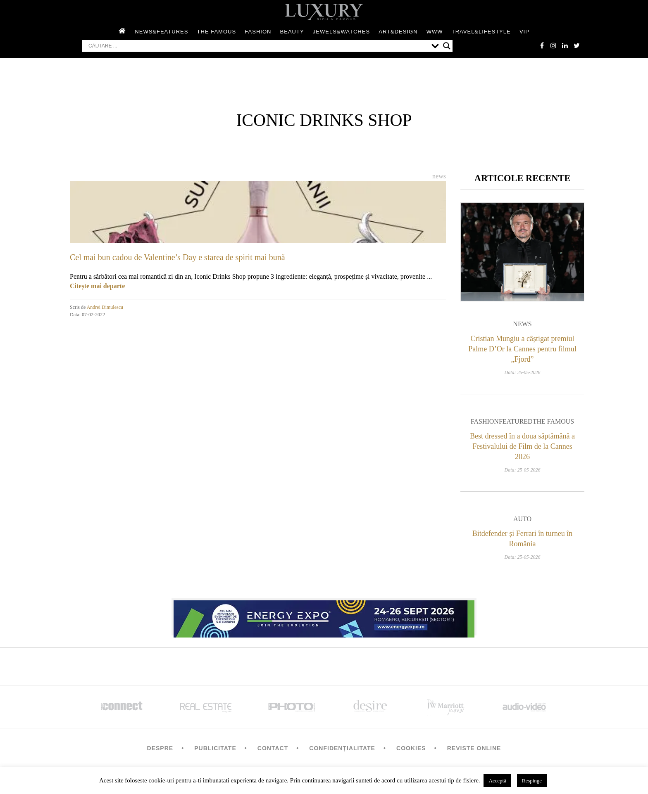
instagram (551, 46)
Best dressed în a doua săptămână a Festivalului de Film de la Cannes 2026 (522, 448)
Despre (160, 750)
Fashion (258, 32)
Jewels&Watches (341, 32)
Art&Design (398, 32)
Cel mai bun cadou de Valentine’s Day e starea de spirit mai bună (177, 258)
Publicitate (215, 750)
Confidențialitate (342, 750)
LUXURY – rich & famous (324, 12)
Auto (522, 521)
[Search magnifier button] (447, 46)
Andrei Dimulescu (105, 308)
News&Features (161, 32)
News (439, 176)
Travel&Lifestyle (481, 32)
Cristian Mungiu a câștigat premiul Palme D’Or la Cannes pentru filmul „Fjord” (522, 351)
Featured (516, 423)
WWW (434, 32)
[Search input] (257, 46)
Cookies (411, 750)
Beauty (292, 32)
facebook (539, 46)
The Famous (216, 32)
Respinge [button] (532, 780)
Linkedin (563, 46)
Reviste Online (474, 750)
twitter (576, 46)
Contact (272, 750)
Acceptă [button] (497, 780)
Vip (524, 32)
